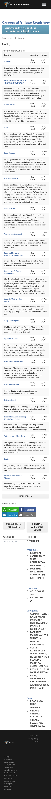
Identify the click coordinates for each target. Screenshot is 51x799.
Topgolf (35, 707)
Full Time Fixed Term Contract (37, 571)
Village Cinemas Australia (36, 713)
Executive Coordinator (13, 362)
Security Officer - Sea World (12, 300)
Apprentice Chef (11, 339)
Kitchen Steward (11, 178)
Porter (6, 459)
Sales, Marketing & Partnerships (39, 678)
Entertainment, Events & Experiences (39, 626)
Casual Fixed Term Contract (37, 559)
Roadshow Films (36, 703)
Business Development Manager (13, 477)
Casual (35, 552)
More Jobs (25, 496)
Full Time (37, 565)
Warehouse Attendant (13, 234)
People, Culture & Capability (39, 671)
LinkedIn (12, 515)
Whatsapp (13, 510)
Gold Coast (37, 593)
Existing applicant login (37, 526)
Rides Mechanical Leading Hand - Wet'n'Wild (15, 418)
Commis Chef (9, 105)
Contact (36, 741)
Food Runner (9, 153)
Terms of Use (33, 736)
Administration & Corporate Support (39, 616)
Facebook (29, 510)
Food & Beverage (37, 643)
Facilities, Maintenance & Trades (39, 635)
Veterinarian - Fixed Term (14, 436)
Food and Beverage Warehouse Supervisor (13, 254)
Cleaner (7, 61)
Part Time (37, 577)
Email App (30, 515)
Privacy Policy (33, 738)
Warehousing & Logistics (39, 686)
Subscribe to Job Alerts (13, 525)
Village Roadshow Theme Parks (37, 722)
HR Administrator (11, 384)
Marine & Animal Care (39, 665)
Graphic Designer (11, 321)
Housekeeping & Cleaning (39, 658)
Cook (6, 128)
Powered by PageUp (9, 503)
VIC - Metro (36, 599)
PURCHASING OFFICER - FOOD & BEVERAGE (15, 82)
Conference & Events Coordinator (12, 272)
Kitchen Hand (10, 400)
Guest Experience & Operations (38, 650)
